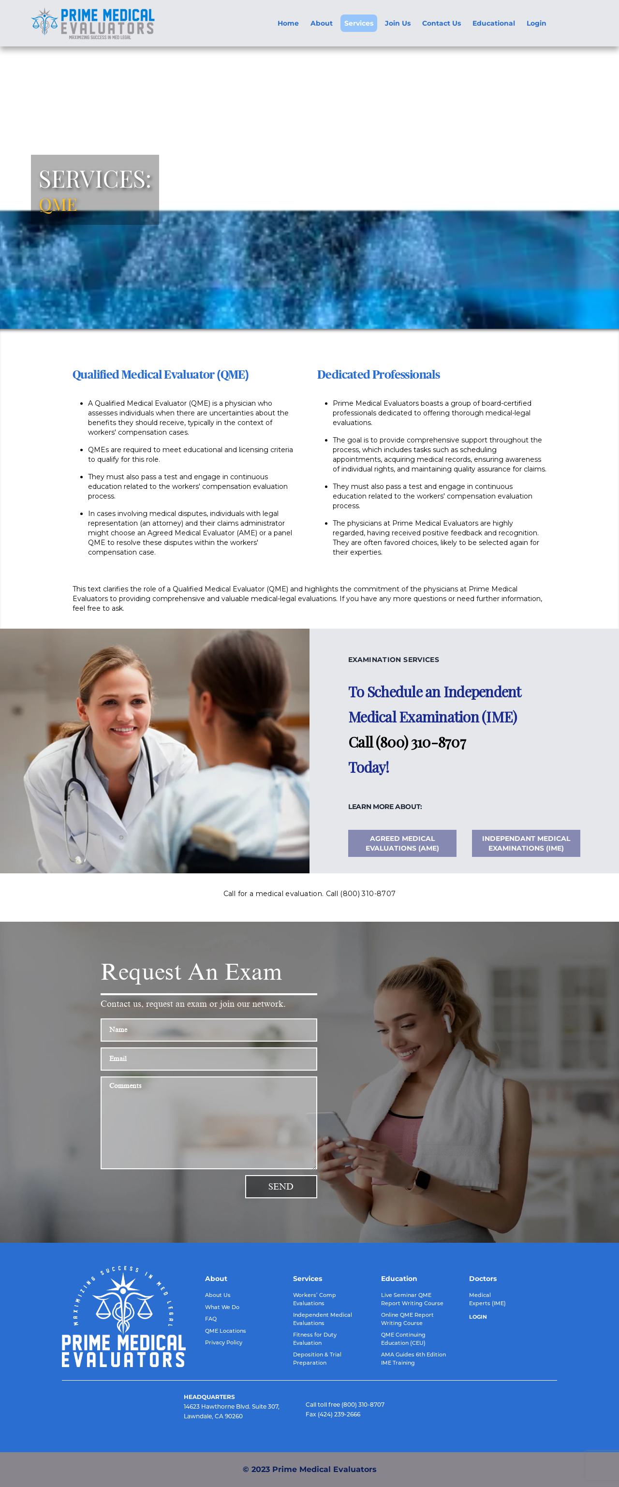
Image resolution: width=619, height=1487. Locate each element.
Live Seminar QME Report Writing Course (412, 1299)
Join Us (398, 23)
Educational (493, 23)
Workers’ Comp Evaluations (314, 1299)
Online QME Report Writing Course (407, 1318)
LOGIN (478, 1316)
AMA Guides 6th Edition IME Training (413, 1358)
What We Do (222, 1307)
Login (536, 23)
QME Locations (225, 1330)
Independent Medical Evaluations (322, 1318)
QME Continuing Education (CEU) (403, 1338)
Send (281, 1187)
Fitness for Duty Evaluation (315, 1338)
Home (288, 23)
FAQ (211, 1318)
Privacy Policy (223, 1342)
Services (358, 23)
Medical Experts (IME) (487, 1299)
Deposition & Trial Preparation (317, 1358)
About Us (218, 1295)
